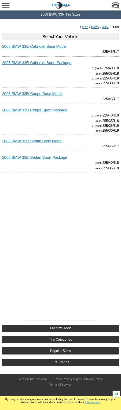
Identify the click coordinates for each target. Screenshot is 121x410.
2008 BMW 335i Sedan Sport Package (34, 157)
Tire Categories (60, 339)
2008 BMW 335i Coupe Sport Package (34, 110)
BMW (95, 27)
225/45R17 (110, 51)
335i (105, 27)
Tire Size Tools (60, 328)
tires (85, 27)
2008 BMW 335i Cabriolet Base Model (34, 46)
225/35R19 (110, 78)
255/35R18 (110, 73)
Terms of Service (60, 384)
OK (116, 394)
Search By (115, 8)
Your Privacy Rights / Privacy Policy (79, 379)
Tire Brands (60, 362)
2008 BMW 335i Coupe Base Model (32, 94)
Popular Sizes (60, 351)
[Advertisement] (60, 214)
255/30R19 (110, 83)
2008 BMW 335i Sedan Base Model (32, 141)
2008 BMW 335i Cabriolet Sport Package (36, 63)
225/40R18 (110, 68)
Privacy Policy (93, 402)
